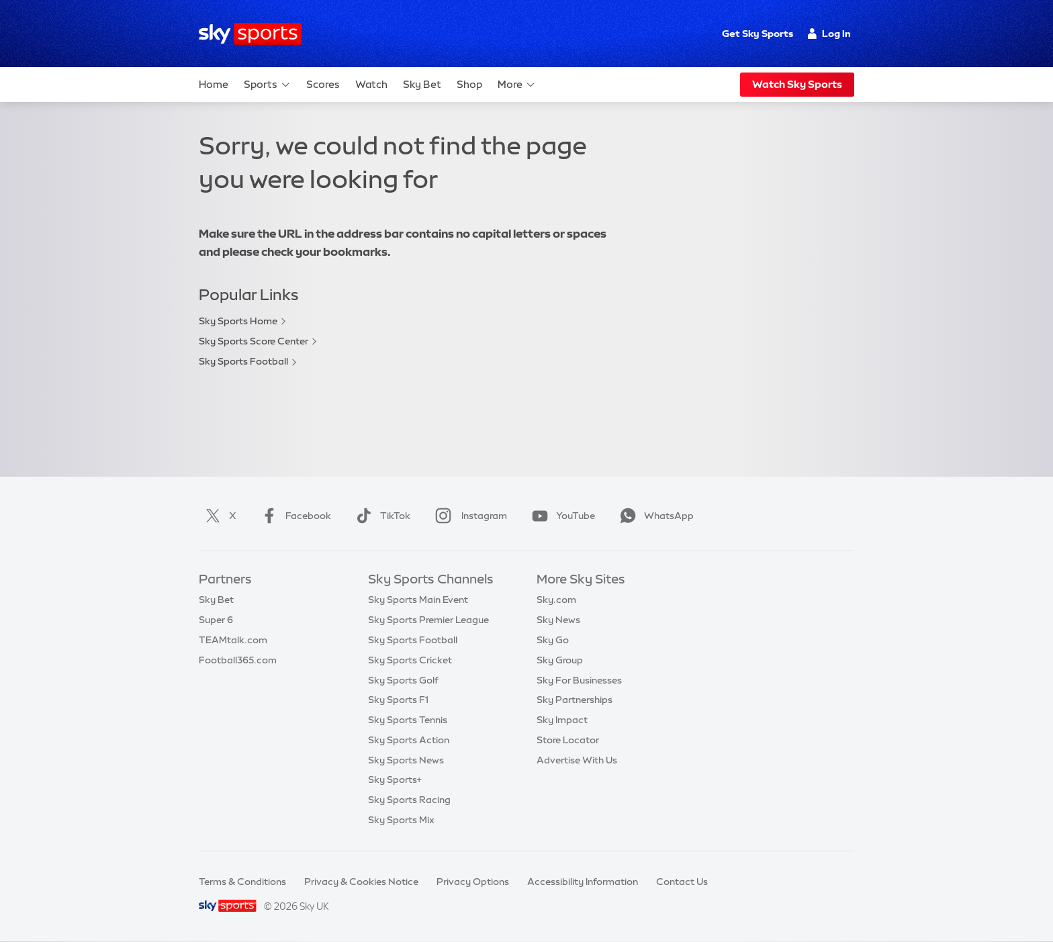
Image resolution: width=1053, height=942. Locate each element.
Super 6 (216, 619)
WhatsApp (654, 515)
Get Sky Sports (757, 33)
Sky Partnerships (574, 699)
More (517, 84)
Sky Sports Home (238, 321)
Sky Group (560, 660)
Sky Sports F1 (398, 699)
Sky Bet (422, 84)
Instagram (468, 515)
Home (213, 84)
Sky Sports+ (395, 779)
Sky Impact (562, 719)
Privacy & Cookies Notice (361, 881)
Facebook (293, 515)
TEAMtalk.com (233, 640)
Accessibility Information (582, 881)
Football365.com (238, 660)
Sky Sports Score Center (253, 341)
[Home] (250, 34)
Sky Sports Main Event (418, 599)
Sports (267, 84)
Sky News (558, 619)
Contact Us (682, 881)
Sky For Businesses (579, 680)
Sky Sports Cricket (410, 660)
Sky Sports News (406, 760)
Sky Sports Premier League (428, 619)
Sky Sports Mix (401, 820)
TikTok (380, 515)
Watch (371, 84)
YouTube (560, 515)
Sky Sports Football (243, 361)
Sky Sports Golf (403, 680)
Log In (829, 33)
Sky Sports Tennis (407, 719)
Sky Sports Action (408, 740)
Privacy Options (473, 881)
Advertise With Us (577, 760)
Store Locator (568, 740)
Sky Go (553, 640)
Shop (469, 84)
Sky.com (556, 599)
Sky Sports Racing (409, 799)
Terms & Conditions (242, 881)
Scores (323, 84)
